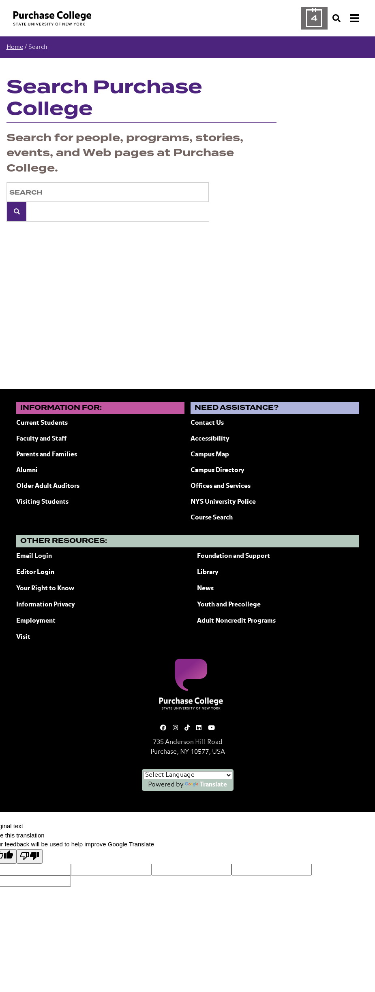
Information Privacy (45, 605)
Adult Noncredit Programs (236, 621)
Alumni (27, 470)
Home (14, 47)
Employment (36, 621)
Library (208, 572)
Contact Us (207, 423)
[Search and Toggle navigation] (347, 18)
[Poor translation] (30, 856)
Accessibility (210, 439)
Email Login (34, 556)
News (205, 588)
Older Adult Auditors (47, 486)
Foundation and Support (233, 556)
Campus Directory (217, 470)
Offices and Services (221, 486)
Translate (206, 785)
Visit (23, 637)
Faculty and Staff (41, 439)
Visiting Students (42, 502)
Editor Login (35, 572)
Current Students (42, 423)
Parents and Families (46, 454)
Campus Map (210, 454)
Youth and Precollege (229, 605)
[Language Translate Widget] (187, 775)
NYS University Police (223, 502)
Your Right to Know (45, 588)
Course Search (212, 518)
